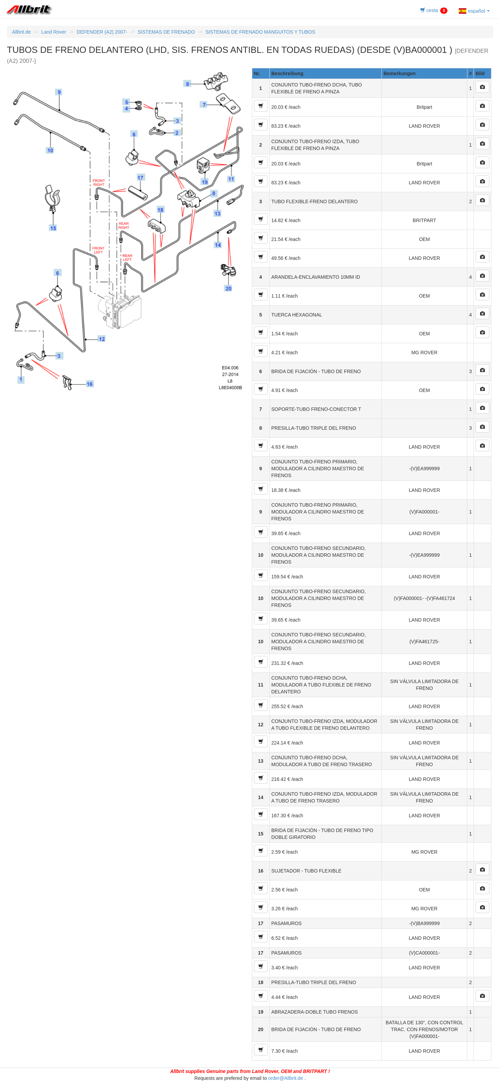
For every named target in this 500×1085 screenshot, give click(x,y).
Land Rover (53, 32)
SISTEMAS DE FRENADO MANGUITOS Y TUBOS (260, 32)
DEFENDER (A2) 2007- (102, 32)
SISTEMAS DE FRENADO (166, 32)
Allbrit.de (21, 32)
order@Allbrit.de (285, 1078)
